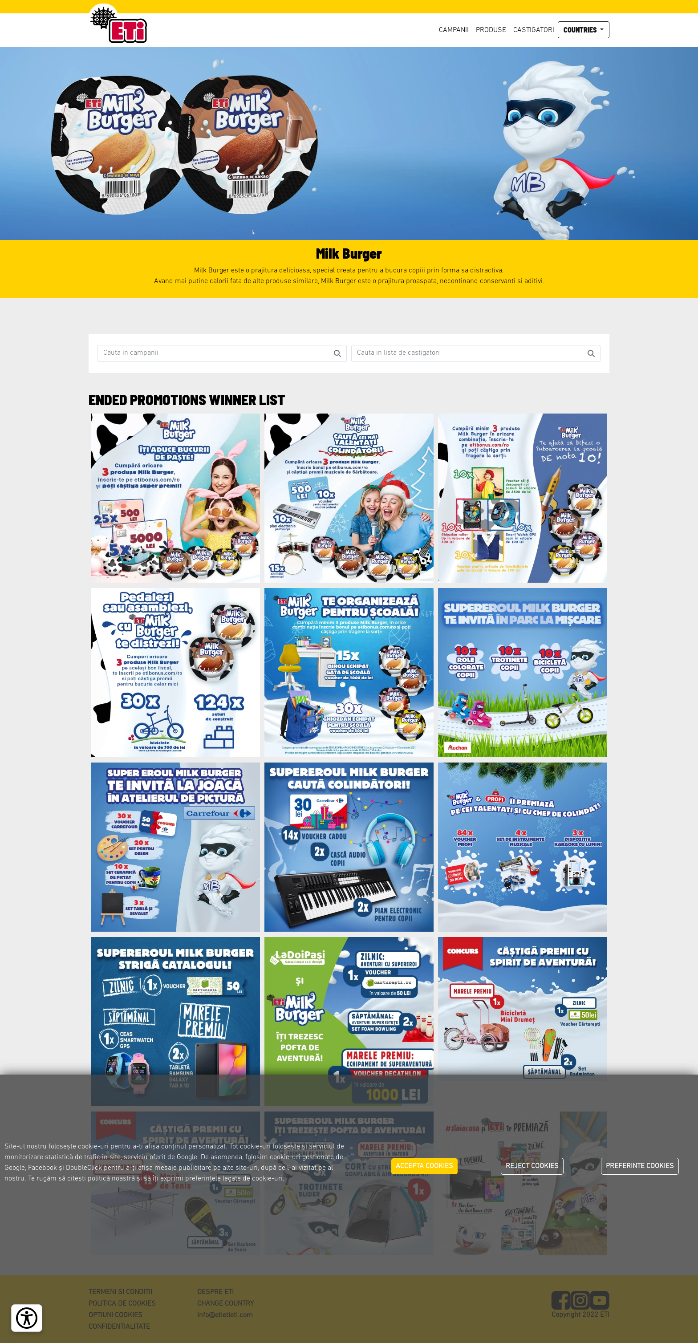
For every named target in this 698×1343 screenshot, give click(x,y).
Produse (491, 30)
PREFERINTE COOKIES (640, 1166)
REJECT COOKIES (532, 1166)
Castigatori (533, 30)
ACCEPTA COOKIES (424, 1166)
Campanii (454, 30)
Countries (581, 29)
